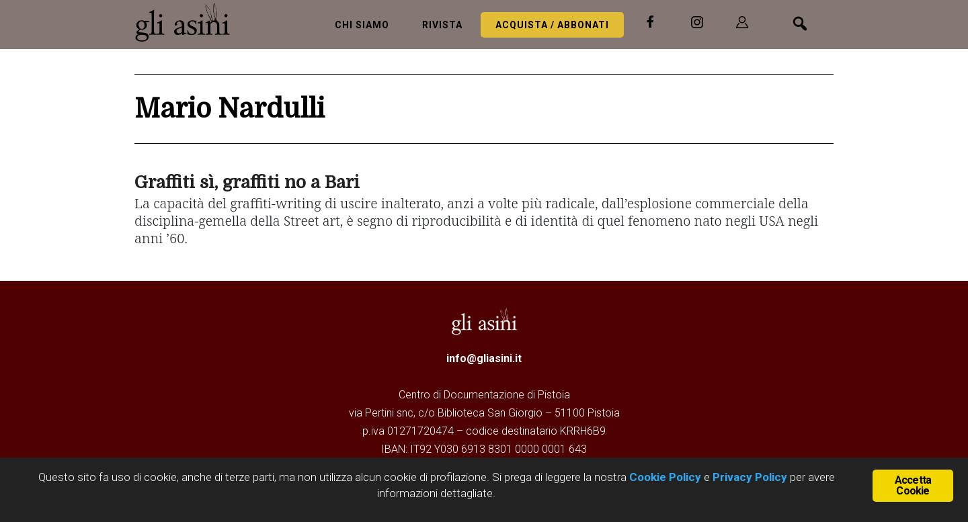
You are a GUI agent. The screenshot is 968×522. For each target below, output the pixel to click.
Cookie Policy (664, 477)
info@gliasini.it (484, 358)
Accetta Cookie (913, 485)
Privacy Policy (750, 477)
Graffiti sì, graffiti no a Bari (247, 182)
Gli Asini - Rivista (188, 22)
